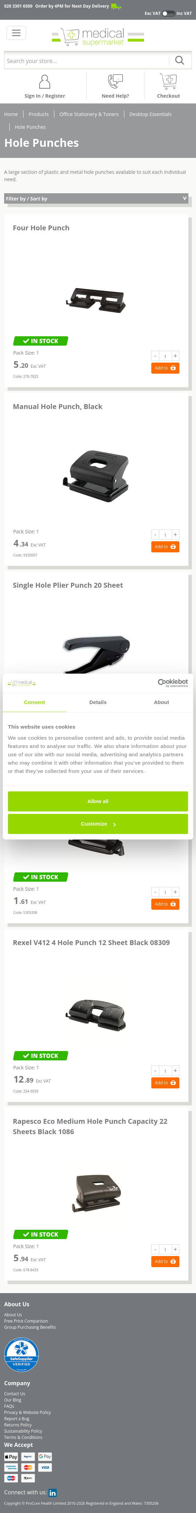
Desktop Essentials (151, 114)
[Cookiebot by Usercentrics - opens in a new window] (157, 683)
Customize (98, 824)
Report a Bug (16, 1419)
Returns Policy (18, 1425)
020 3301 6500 (18, 6)
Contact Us (14, 1394)
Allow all (98, 801)
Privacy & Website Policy (27, 1412)
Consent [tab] (34, 702)
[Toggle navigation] (16, 33)
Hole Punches (30, 127)
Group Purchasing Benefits (30, 1327)
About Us (13, 1315)
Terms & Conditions (23, 1437)
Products (39, 114)
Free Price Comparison (26, 1321)
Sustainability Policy (23, 1431)
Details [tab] (98, 702)
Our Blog (12, 1400)
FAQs (9, 1406)
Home (11, 114)
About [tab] (161, 702)
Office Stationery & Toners (89, 114)
